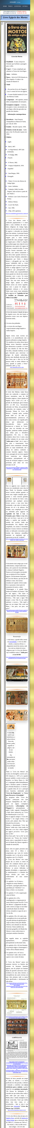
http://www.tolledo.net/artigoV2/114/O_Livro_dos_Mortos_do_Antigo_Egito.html (19, 500)
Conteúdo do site (23, 13)
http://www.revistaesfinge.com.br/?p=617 (19, 1046)
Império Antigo (25, 1062)
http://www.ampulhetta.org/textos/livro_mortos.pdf (19, 208)
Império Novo (12, 1054)
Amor (23, 1092)
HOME (7, 6)
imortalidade (11, 598)
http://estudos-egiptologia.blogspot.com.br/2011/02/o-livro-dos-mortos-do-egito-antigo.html (19, 918)
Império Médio (25, 1065)
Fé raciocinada (19, 1098)
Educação (12, 1095)
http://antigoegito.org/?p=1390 (18, 343)
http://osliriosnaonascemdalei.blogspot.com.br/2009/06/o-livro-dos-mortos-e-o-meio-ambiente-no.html (18, 565)
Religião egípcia (23, 11)
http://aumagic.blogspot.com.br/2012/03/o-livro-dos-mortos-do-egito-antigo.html (18, 916)
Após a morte (13, 1077)
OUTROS (26, 6)
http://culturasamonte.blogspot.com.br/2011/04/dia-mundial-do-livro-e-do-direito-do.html (19, 612)
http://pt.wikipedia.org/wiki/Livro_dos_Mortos (19, 1067)
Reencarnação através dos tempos (19, 1081)
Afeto (28, 1092)
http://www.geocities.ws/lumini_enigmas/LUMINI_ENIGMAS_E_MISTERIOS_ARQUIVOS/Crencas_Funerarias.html (19, 434)
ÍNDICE (12, 6)
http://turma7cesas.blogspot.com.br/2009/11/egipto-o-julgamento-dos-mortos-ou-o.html (19, 952)
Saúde (18, 1095)
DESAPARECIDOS (16, 1104)
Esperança (25, 1095)
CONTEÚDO (19, 6)
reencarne (12, 1042)
